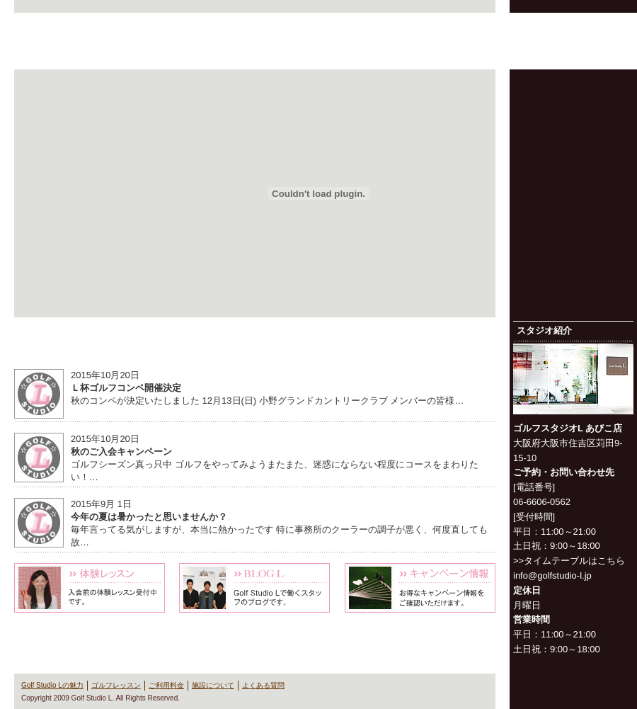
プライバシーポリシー (545, 24)
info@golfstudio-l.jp (552, 575)
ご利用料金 (446, 52)
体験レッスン (89, 588)
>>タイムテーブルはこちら (569, 560)
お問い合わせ (613, 24)
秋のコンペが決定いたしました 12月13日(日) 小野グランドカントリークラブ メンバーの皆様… (267, 400)
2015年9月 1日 (101, 504)
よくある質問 (599, 52)
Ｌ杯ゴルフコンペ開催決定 (126, 387)
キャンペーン (420, 588)
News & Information (254, 345)
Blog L (254, 588)
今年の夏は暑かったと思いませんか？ (149, 516)
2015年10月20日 (105, 375)
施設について (522, 52)
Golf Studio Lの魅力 (294, 52)
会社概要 (477, 24)
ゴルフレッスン (370, 52)
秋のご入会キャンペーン (121, 451)
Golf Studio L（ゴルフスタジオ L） (92, 41)
